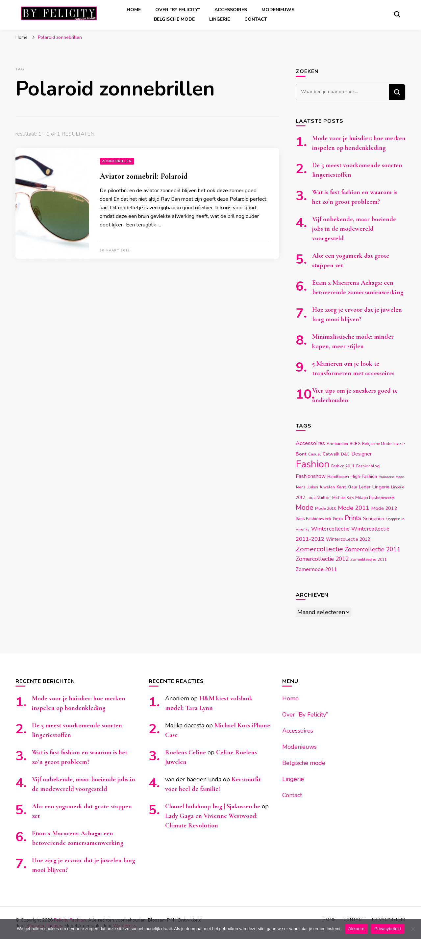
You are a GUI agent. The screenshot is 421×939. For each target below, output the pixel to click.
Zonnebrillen (117, 161)
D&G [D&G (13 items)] (345, 454)
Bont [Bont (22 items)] (301, 454)
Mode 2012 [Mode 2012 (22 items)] (384, 508)
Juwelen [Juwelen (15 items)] (327, 487)
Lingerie (219, 19)
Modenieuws (277, 10)
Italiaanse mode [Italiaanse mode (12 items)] (391, 476)
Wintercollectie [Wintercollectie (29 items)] (330, 529)
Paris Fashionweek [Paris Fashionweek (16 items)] (313, 518)
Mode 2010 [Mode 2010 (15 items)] (325, 508)
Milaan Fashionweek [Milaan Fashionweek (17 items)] (374, 498)
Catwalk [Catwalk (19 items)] (331, 454)
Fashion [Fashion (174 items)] (313, 464)
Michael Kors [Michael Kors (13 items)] (343, 497)
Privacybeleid (387, 928)
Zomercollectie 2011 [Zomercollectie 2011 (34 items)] (373, 549)
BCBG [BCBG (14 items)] (355, 443)
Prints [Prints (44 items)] (353, 517)
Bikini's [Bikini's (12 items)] (399, 443)
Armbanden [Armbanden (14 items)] (337, 443)
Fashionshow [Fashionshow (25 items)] (311, 476)
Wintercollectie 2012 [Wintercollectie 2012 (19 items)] (348, 539)
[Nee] (412, 929)
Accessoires (230, 10)
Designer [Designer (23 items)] (361, 454)
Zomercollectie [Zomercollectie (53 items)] (319, 549)
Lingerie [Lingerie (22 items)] (380, 486)
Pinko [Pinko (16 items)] (338, 518)
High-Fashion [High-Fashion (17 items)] (364, 477)
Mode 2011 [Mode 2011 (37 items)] (353, 508)
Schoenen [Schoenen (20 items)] (373, 518)
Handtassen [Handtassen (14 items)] (338, 476)
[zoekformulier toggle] (397, 14)
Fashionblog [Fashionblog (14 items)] (368, 466)
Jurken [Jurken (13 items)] (312, 487)
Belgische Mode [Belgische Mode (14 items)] (376, 443)
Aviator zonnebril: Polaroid (143, 176)
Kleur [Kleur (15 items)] (352, 487)
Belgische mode (174, 19)
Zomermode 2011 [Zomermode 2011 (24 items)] (316, 569)
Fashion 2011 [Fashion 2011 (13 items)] (343, 466)
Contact (255, 19)
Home (134, 10)
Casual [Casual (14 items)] (314, 454)
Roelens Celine (185, 752)
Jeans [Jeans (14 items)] (301, 487)
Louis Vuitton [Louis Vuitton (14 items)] (319, 497)
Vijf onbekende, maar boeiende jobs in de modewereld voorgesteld (354, 228)
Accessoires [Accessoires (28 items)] (310, 443)
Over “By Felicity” (177, 10)
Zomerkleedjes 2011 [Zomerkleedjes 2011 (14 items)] (368, 559)
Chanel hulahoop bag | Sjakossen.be (212, 806)
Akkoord (356, 928)
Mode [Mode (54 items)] (304, 507)
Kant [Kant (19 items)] (341, 487)
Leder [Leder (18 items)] (365, 487)
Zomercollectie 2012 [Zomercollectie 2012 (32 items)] (322, 559)
